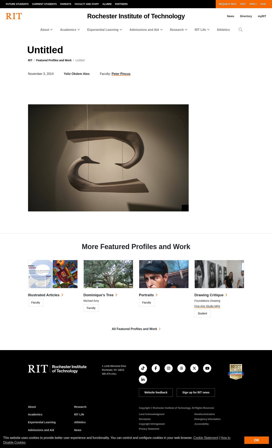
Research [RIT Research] (80, 406)
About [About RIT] (32, 406)
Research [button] (177, 29)
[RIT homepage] (14, 16)
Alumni (107, 4)
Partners (121, 4)
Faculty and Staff (87, 4)
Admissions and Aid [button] (144, 29)
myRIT (262, 16)
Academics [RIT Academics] (35, 414)
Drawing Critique (209, 295)
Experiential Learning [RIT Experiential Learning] (42, 422)
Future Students (17, 4)
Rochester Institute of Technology (136, 16)
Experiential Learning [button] (103, 29)
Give (263, 4)
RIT (30, 60)
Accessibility (201, 424)
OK (256, 440)
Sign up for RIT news (196, 392)
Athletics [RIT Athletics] (80, 422)
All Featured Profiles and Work (134, 329)
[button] (240, 29)
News (230, 16)
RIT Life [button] (200, 29)
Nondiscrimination (204, 414)
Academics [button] (68, 29)
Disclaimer (145, 419)
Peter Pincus (121, 73)
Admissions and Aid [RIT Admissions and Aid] (41, 430)
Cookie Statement (205, 437)
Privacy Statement (149, 429)
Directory (246, 16)
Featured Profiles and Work (54, 60)
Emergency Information (207, 419)
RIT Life (79, 414)
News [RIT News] (77, 430)
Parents (65, 4)
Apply (253, 4)
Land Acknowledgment (151, 414)
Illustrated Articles (44, 295)
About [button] (44, 29)
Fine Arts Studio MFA (207, 306)
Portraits (146, 295)
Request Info (227, 4)
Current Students (44, 4)
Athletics (223, 29)
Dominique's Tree (99, 295)
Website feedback (155, 392)
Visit (243, 4)
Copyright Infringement (152, 424)
